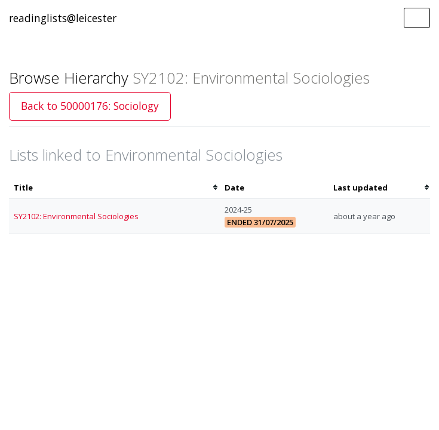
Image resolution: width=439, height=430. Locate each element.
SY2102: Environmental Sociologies (76, 216)
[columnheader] (114, 188)
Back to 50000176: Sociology (90, 106)
